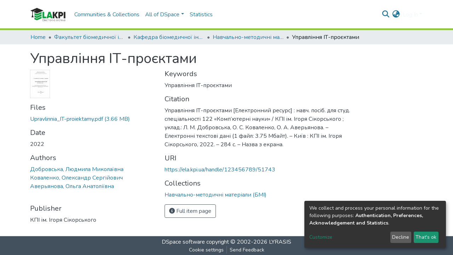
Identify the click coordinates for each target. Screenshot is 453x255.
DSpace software (183, 242)
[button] (396, 14)
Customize (320, 237)
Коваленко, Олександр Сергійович (76, 178)
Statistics (201, 14)
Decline (400, 237)
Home (38, 37)
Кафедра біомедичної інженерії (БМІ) (168, 37)
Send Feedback (247, 249)
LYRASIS (280, 242)
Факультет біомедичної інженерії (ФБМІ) (89, 37)
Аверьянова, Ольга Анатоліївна (72, 186)
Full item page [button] (190, 211)
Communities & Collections (106, 14)
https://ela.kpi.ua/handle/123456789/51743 (220, 170)
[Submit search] (386, 14)
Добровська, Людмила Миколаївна (77, 169)
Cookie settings (206, 249)
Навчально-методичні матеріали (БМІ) (248, 37)
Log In (410, 14)
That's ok (425, 237)
